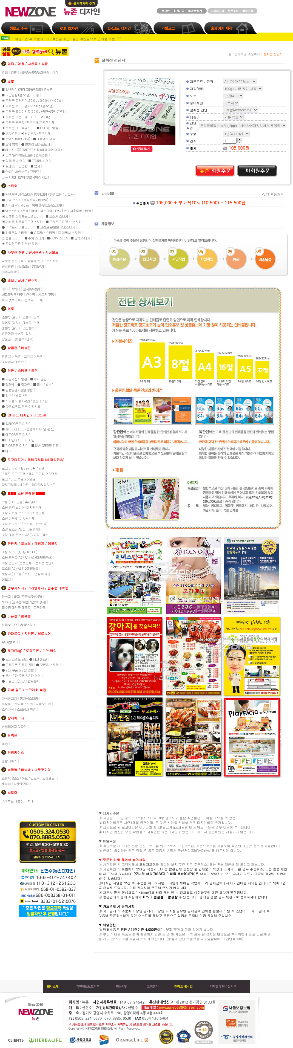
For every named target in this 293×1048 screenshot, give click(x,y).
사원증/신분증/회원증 (34, 72)
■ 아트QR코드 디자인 (16, 434)
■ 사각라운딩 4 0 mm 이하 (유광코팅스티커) (32, 205)
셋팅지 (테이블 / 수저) (16, 573)
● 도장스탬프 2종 (14, 659)
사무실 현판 (10, 260)
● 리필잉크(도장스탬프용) (20, 681)
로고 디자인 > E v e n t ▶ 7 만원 (23, 468)
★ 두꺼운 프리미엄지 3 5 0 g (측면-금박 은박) (33, 111)
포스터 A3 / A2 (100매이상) (20, 568)
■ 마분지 (8, 149)
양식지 (6, 596)
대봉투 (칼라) (10, 322)
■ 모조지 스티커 (56, 216)
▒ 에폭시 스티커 (69, 232)
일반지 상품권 (11, 356)
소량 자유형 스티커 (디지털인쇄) (23, 512)
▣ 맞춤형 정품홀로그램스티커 (22, 216)
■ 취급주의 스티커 (14, 232)
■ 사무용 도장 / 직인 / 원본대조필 (25, 400)
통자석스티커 (29, 698)
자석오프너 (43, 703)
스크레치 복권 (26, 709)
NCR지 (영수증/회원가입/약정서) (24, 602)
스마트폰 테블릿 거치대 (17, 800)
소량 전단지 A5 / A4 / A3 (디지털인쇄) (27, 557)
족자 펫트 (8, 299)
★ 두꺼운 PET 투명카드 (17, 127)
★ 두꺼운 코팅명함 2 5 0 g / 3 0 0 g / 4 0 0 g (31, 100)
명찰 (14, 72)
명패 (5, 72)
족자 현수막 (25, 299)
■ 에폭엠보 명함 (44, 138)
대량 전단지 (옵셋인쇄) (17, 562)
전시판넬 (8, 266)
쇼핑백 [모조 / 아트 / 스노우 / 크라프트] (29, 778)
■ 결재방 (8, 384)
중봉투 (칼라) (10, 328)
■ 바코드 (8, 450)
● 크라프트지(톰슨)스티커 (63, 221)
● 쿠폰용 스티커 (47, 664)
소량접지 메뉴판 (13, 361)
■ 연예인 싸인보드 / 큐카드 (20, 171)
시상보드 (23, 266)
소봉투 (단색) (31, 317)
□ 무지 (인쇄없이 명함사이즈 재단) (25, 177)
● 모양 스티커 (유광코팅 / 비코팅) (25, 199)
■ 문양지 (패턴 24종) (16, 138)
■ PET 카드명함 (47, 127)
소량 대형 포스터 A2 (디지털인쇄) (24, 534)
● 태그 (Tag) (38, 659)
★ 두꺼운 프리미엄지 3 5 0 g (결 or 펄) (27, 105)
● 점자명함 (10, 133)
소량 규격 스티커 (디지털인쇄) (22, 507)
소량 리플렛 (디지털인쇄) (18, 518)
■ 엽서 (35, 166)
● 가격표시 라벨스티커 (17, 227)
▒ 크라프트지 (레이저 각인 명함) (39, 149)
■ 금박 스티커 (80, 238)
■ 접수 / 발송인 (44, 384)
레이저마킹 (9, 271)
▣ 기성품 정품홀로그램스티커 (22, 221)
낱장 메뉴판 (42, 573)
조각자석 (8, 709)
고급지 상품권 (33, 356)
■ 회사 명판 (38, 379)
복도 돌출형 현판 (32, 260)
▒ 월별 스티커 (11, 238)
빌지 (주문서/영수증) (28, 596)
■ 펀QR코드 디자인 (15, 445)
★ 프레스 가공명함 (14, 166)
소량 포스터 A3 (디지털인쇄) (21, 529)
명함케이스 (9, 761)
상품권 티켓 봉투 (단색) (17, 339)
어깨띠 (40, 299)
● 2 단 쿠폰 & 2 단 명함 (18, 670)
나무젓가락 (21, 783)
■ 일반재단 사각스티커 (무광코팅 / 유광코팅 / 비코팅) (38, 194)
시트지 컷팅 (46, 294)
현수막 (30, 294)
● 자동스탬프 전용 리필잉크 (21, 406)
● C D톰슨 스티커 (42, 232)
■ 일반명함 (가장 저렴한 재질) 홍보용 (27, 89)
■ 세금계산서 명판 (14, 379)
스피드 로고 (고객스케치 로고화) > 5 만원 (29, 473)
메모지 (6, 579)
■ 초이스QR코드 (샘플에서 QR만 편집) (28, 429)
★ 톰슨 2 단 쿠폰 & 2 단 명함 (21, 675)
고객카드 (39, 607)
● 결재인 (23, 384)
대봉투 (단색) (31, 322)
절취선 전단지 (44, 562)
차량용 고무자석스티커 (17, 703)
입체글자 (38, 266)
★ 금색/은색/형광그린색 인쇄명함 (25, 155)
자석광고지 (9, 698)
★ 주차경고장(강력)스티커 (20, 243)
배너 (5, 288)
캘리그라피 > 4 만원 (15, 484)
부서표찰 (52, 260)
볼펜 (5, 743)
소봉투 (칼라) (10, 317)
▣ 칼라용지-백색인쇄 (35, 133)
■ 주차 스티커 (34, 238)
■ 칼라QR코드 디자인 (16, 423)
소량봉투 (28, 328)
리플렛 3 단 (27, 624)
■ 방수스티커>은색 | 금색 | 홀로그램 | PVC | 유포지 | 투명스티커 (46, 210)
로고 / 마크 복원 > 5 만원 (18, 479)
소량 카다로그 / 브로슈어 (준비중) (24, 523)
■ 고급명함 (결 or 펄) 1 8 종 (20, 94)
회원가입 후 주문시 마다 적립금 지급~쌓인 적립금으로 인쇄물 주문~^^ (68, 38)
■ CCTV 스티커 (57, 238)
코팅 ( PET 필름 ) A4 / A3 (18, 501)
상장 (55, 72)
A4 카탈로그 (10, 641)
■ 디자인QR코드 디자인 (18, 440)
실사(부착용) (31, 288)
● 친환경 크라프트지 (35, 144)
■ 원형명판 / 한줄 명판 (17, 389)
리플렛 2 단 (9, 624)
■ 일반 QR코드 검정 (45, 445)
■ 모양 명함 (10, 144)
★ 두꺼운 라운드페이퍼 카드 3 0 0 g (26, 116)
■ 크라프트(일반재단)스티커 (55, 227)
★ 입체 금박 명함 (13, 160)
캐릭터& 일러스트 (44, 484)
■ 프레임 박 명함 (40, 160)
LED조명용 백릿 (12, 294)
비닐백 (6, 783)
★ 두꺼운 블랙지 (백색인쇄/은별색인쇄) (28, 122)
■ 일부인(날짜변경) (15, 395)
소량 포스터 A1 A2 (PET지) (19, 551)
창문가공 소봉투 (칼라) (17, 333)
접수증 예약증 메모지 (16, 607)
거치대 (15, 288)
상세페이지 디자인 (14, 726)
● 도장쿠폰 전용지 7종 (17, 664)
